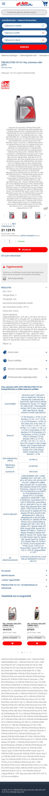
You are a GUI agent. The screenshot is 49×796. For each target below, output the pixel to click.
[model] (24, 32)
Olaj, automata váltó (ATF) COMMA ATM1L (36, 624)
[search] (24, 12)
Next (45, 215)
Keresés (24, 47)
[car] (24, 40)
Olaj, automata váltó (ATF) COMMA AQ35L (12, 624)
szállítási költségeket (27, 236)
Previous (4, 215)
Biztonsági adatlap (15, 278)
